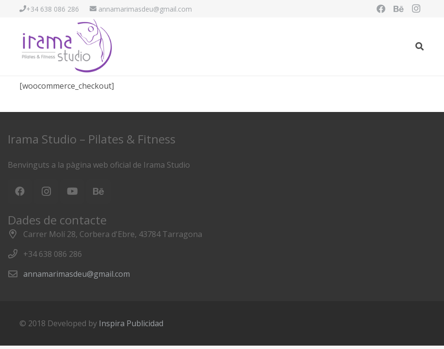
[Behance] (398, 8)
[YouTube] (72, 191)
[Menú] (400, 46)
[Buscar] (419, 46)
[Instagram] (416, 8)
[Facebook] (381, 8)
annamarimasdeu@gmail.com (76, 274)
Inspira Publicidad (131, 323)
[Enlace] (67, 46)
